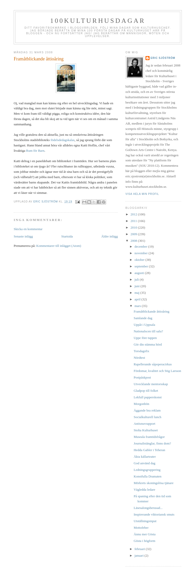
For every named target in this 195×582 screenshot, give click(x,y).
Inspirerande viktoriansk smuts (154, 514)
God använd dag (144, 463)
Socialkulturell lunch (147, 417)
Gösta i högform (144, 541)
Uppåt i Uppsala (144, 325)
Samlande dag (143, 318)
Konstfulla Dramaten (147, 476)
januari (139, 555)
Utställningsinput (145, 521)
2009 (134, 234)
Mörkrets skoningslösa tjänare (153, 483)
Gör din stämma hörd (148, 344)
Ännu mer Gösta (144, 534)
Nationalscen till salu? (148, 331)
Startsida (67, 236)
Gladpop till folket (146, 390)
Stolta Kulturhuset (146, 430)
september (142, 266)
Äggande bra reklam (147, 410)
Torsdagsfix (141, 351)
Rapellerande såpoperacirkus (153, 364)
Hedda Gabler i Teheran (149, 450)
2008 (134, 241)
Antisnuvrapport (144, 423)
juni (137, 286)
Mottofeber (141, 527)
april (138, 299)
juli (137, 279)
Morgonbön (141, 404)
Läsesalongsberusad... (148, 508)
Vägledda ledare (144, 489)
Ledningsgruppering (147, 470)
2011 (134, 221)
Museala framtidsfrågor (149, 437)
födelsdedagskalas (63, 140)
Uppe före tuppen (145, 338)
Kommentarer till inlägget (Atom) (58, 246)
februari (140, 549)
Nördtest (139, 358)
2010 (134, 227)
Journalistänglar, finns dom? (152, 443)
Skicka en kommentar (28, 229)
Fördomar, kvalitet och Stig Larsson (157, 371)
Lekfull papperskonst (147, 397)
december (141, 246)
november (142, 253)
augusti (140, 273)
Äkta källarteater (145, 456)
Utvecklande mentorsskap (151, 384)
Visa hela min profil (142, 194)
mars (138, 306)
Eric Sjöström (163, 58)
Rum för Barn (35, 150)
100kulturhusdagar (97, 20)
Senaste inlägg (23, 236)
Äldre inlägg (109, 236)
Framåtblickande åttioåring (151, 311)
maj (137, 293)
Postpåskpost (142, 377)
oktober (140, 260)
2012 (134, 214)
